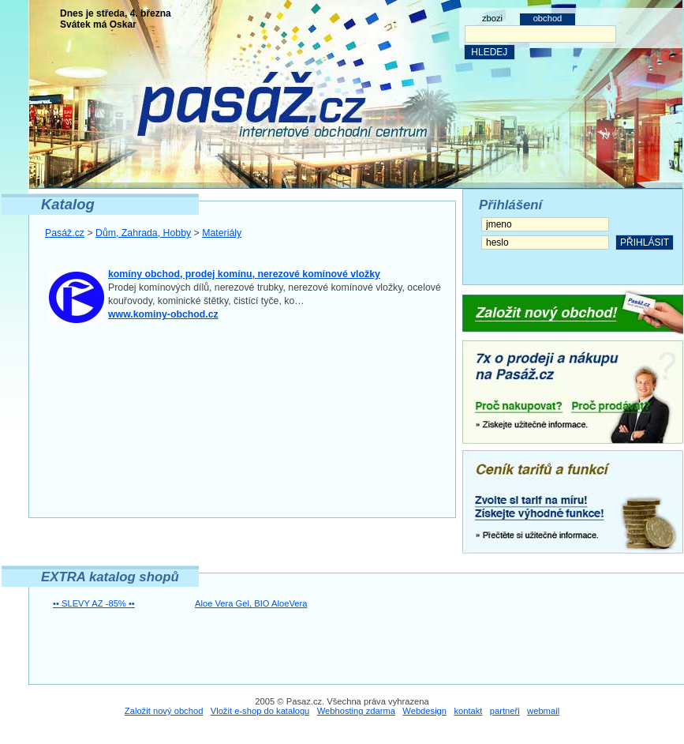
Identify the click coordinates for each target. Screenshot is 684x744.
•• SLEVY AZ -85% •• (94, 603)
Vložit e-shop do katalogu (260, 711)
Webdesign (424, 711)
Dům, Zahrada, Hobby (143, 233)
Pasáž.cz (64, 233)
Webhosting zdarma (356, 711)
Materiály (221, 233)
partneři (505, 711)
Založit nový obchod (164, 711)
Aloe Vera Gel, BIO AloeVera (251, 603)
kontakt (468, 711)
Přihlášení (510, 204)
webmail (543, 711)
